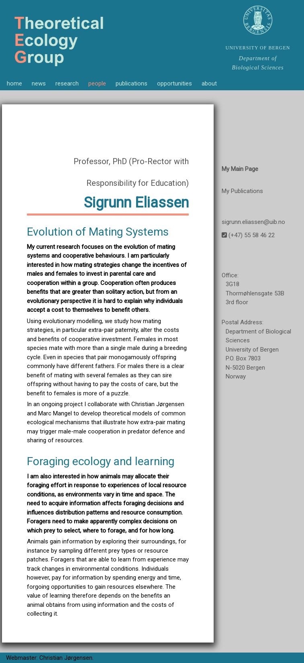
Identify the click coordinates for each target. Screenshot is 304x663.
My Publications (242, 191)
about (209, 83)
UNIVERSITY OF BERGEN (258, 48)
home (14, 83)
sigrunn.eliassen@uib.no (253, 222)
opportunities (174, 83)
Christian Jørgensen (65, 657)
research (67, 83)
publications (131, 83)
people (97, 83)
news (39, 83)
